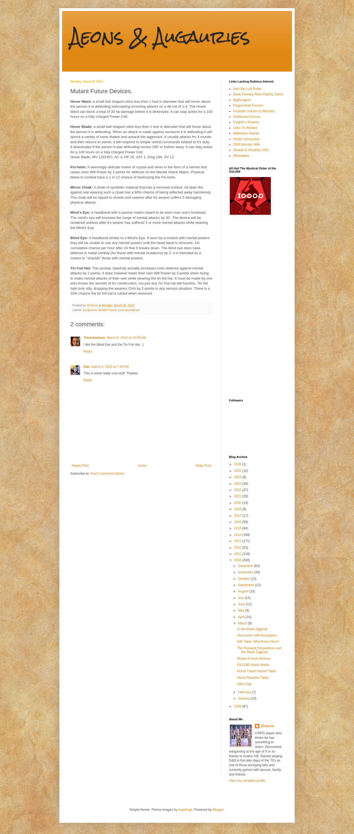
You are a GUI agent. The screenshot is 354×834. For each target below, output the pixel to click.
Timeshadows (94, 338)
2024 (238, 477)
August (243, 591)
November (246, 572)
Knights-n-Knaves (246, 122)
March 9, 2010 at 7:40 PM (110, 367)
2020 (238, 503)
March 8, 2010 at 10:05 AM (126, 338)
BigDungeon (242, 100)
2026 (238, 464)
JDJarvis (267, 726)
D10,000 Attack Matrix (253, 665)
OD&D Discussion (246, 139)
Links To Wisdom (245, 128)
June (242, 604)
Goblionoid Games (246, 117)
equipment (90, 310)
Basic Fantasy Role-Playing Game (258, 94)
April (241, 617)
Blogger (218, 810)
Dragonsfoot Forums (248, 105)
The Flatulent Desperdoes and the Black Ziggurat (259, 650)
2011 (238, 554)
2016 (238, 522)
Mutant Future (107, 310)
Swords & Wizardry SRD (251, 150)
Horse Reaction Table (253, 678)
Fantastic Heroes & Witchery (254, 111)
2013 (238, 541)
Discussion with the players (257, 635)
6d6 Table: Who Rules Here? (258, 642)
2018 (238, 509)
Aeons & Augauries (160, 36)
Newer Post (80, 466)
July (241, 598)
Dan (86, 367)
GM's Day (244, 684)
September (246, 585)
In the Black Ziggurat (252, 629)
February (245, 692)
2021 (238, 496)
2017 (238, 516)
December (246, 566)
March (243, 623)
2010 (238, 560)
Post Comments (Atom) (107, 473)
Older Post (203, 466)
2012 (238, 548)
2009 (238, 706)
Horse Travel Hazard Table (256, 671)
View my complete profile (247, 781)
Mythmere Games (246, 133)
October (244, 579)
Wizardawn (241, 156)
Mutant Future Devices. (254, 658)
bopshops (185, 810)
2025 (238, 471)
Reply (87, 351)
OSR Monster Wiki (246, 144)
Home (142, 466)
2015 (238, 528)
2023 (238, 484)
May (241, 610)
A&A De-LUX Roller (247, 89)
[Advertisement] (251, 307)
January (244, 698)
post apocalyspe (129, 310)
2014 (238, 535)
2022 (238, 490)
